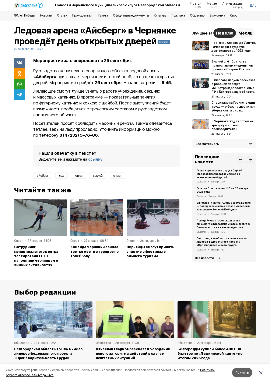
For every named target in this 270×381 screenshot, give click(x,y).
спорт (117, 175)
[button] (240, 159)
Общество (197, 15)
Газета (103, 15)
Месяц (245, 33)
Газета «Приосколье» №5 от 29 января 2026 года (222, 190)
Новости (46, 15)
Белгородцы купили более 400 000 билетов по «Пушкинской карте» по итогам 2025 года (210, 353)
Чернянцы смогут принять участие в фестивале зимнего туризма (150, 251)
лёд (61, 175)
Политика (178, 15)
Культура (160, 15)
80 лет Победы (24, 15)
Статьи (62, 15)
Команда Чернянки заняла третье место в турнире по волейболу (94, 251)
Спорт (234, 15)
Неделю (224, 33)
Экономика (217, 15)
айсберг (42, 175)
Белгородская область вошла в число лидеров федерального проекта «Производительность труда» (222, 242)
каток (79, 175)
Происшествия (82, 15)
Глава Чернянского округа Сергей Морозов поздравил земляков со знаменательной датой (219, 174)
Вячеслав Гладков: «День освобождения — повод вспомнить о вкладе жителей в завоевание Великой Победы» (223, 206)
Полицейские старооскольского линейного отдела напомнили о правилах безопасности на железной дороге (223, 224)
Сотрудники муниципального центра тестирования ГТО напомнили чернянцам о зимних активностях (36, 256)
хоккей (98, 175)
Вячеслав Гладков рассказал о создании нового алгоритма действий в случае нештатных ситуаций (133, 353)
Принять (242, 372)
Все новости (204, 258)
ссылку (95, 159)
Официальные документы (131, 15)
